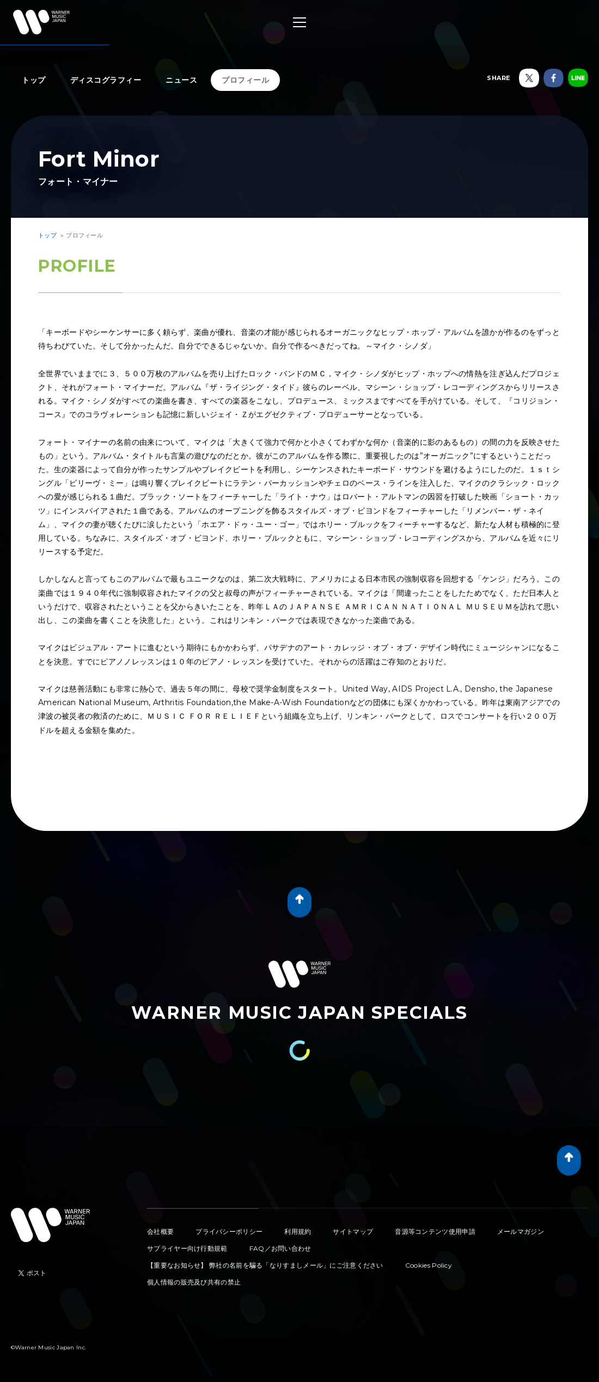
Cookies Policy (428, 1265)
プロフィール (245, 80)
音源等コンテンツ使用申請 (435, 1231)
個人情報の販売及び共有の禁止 (194, 1282)
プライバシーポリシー (228, 1231)
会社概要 (160, 1231)
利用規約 (297, 1231)
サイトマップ (353, 1231)
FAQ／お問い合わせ (280, 1248)
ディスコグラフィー (106, 80)
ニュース (181, 80)
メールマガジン (520, 1231)
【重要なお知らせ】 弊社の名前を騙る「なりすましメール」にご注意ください (265, 1265)
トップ (34, 80)
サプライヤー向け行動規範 (187, 1248)
